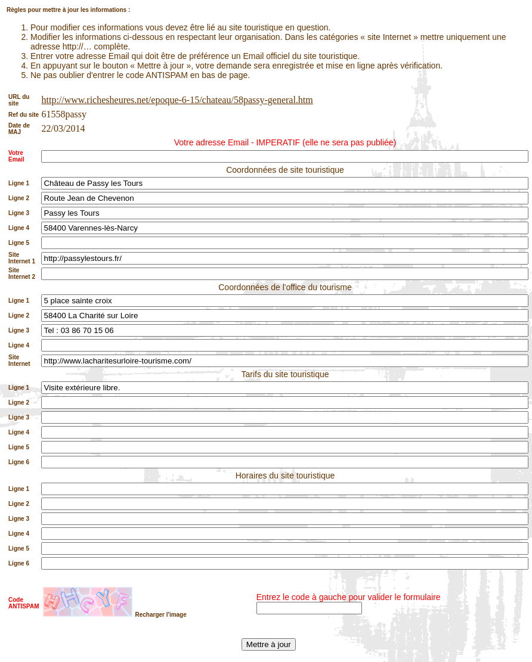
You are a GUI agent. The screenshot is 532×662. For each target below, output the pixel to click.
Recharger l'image (160, 614)
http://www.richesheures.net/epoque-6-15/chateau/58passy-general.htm (177, 100)
